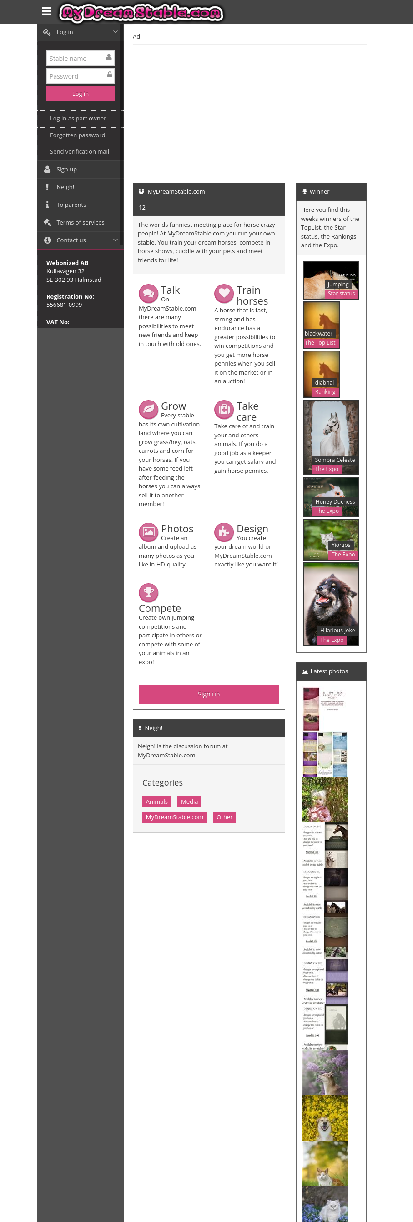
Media (189, 801)
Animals (157, 801)
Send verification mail (79, 151)
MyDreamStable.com (175, 817)
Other (224, 817)
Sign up (209, 694)
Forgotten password (77, 135)
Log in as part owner (78, 118)
